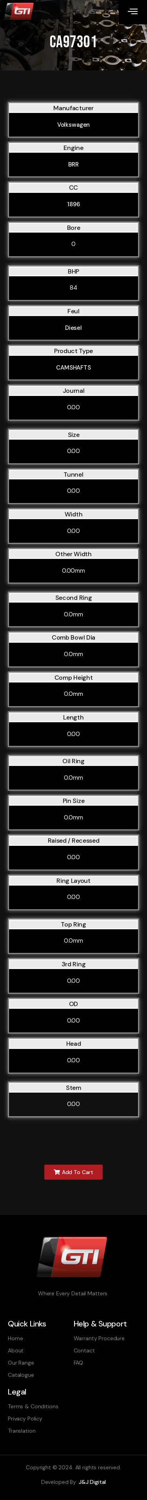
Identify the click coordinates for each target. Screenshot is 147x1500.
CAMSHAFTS (73, 368)
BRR (73, 164)
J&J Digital (92, 1481)
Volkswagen (73, 125)
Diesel (73, 328)
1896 (73, 204)
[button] (73, 1172)
